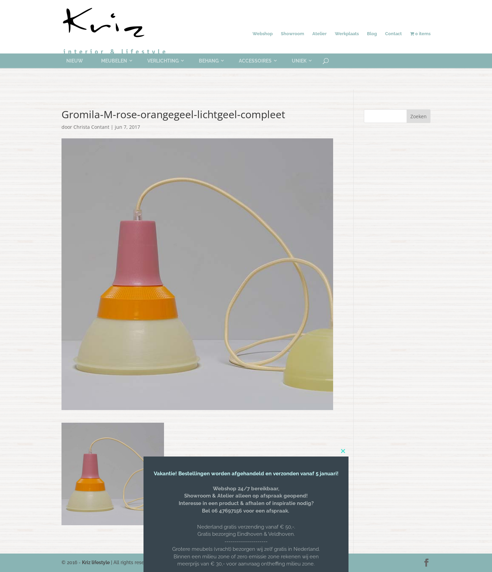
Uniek (299, 61)
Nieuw (74, 61)
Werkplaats (347, 33)
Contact (393, 33)
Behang (209, 61)
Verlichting (163, 61)
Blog (372, 33)
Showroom (292, 33)
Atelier (319, 33)
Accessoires (255, 61)
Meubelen (114, 61)
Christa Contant (91, 127)
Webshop (262, 33)
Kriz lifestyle (96, 562)
